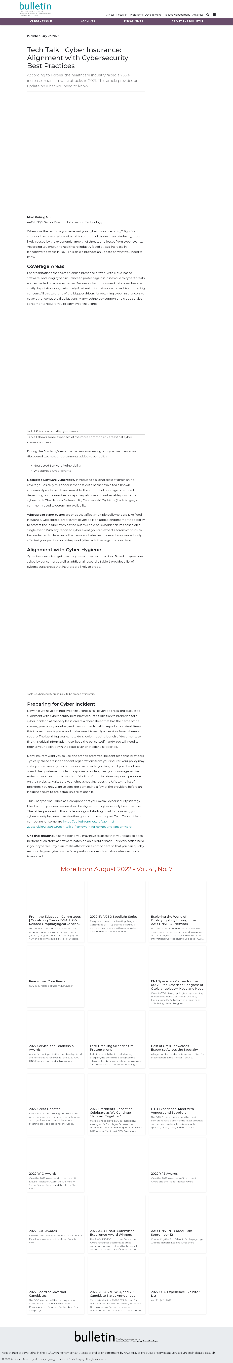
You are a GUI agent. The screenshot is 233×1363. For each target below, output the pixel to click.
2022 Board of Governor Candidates (47, 1294)
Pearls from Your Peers (47, 981)
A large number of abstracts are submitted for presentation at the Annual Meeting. (177, 1056)
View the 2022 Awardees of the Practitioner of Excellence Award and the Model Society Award (55, 1239)
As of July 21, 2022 (161, 1300)
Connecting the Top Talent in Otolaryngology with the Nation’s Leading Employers (177, 1241)
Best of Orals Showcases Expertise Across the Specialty (174, 1047)
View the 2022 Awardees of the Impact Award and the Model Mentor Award (173, 1180)
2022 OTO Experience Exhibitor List (175, 1294)
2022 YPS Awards (164, 1173)
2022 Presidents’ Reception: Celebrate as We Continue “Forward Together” (111, 1112)
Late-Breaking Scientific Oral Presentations (112, 1047)
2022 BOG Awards (43, 1231)
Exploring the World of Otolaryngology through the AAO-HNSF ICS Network (173, 920)
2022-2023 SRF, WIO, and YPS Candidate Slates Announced (112, 1294)
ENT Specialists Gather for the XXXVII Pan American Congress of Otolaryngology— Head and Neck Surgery (177, 985)
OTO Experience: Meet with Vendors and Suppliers (172, 1110)
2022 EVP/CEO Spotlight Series (113, 917)
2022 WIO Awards (42, 1173)
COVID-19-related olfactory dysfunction (51, 985)
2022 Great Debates (44, 1109)
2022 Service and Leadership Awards (51, 1047)
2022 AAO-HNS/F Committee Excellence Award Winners (112, 1232)
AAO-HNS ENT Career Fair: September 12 (171, 1232)
